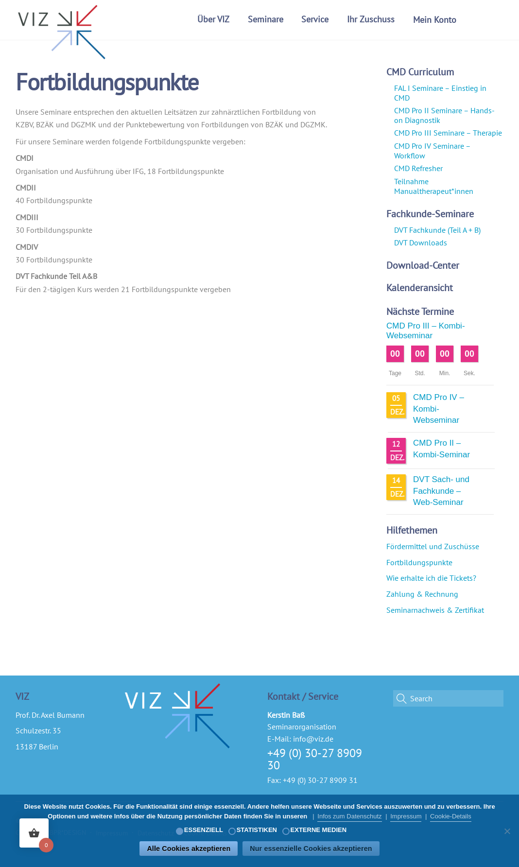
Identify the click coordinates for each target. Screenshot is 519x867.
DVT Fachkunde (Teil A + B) (437, 230)
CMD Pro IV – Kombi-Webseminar (438, 409)
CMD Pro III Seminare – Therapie (448, 133)
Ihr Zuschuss (371, 19)
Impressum (405, 816)
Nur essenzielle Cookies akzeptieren (311, 848)
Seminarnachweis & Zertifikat (435, 610)
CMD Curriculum (420, 72)
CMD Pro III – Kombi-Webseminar (425, 330)
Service (315, 19)
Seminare (265, 19)
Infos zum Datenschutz (349, 816)
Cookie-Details (450, 816)
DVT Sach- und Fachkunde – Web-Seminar (441, 491)
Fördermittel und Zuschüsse (432, 546)
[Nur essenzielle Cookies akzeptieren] (507, 831)
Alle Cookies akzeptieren (188, 848)
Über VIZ (213, 19)
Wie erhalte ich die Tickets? (431, 578)
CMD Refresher (418, 168)
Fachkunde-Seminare (430, 214)
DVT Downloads (420, 242)
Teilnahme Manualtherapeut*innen (433, 186)
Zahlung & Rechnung (422, 594)
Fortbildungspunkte (419, 562)
